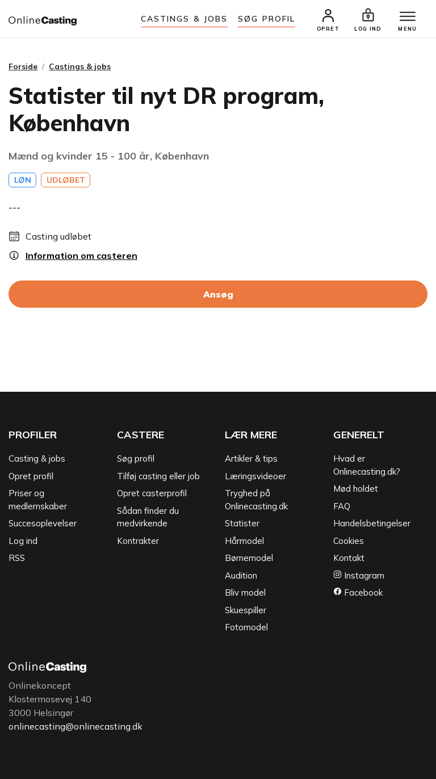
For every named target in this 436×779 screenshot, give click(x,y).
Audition (241, 575)
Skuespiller (245, 610)
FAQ (341, 506)
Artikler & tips (251, 458)
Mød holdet (355, 488)
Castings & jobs (184, 19)
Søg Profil (266, 19)
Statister (242, 523)
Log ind (23, 540)
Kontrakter (138, 540)
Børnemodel (249, 557)
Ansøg (218, 294)
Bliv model (245, 592)
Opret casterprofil (152, 493)
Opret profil (31, 476)
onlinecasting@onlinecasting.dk (75, 726)
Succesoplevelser (43, 523)
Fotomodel (246, 627)
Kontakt (348, 557)
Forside (23, 66)
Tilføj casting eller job (158, 476)
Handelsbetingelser (371, 523)
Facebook (358, 592)
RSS (17, 557)
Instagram (358, 575)
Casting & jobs (37, 458)
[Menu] (407, 17)
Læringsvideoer (255, 476)
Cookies (348, 540)
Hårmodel (244, 540)
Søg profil (135, 458)
